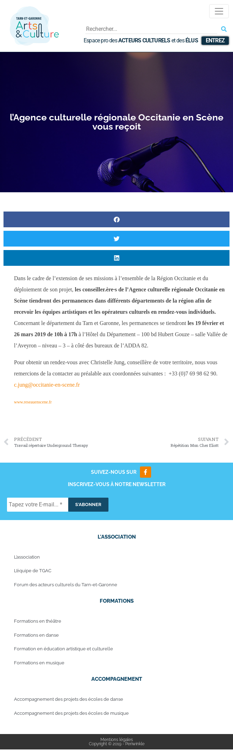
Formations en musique (39, 662)
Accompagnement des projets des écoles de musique (71, 713)
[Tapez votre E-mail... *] (37, 505)
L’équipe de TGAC (32, 570)
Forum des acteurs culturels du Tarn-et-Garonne (65, 584)
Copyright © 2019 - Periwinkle (116, 743)
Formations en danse (36, 635)
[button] (116, 219)
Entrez (215, 40)
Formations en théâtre (37, 621)
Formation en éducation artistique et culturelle (63, 648)
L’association (27, 557)
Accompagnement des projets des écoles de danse (68, 699)
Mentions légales (116, 739)
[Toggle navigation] (219, 11)
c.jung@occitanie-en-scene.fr (47, 385)
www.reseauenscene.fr (33, 402)
